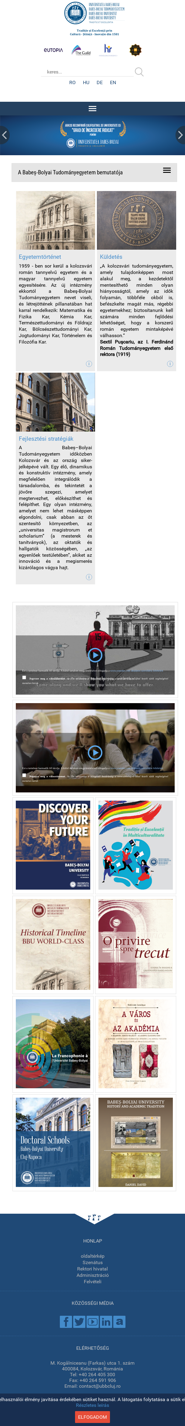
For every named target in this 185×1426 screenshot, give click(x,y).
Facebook (66, 1322)
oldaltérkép (92, 1256)
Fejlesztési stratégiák (46, 438)
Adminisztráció (93, 1275)
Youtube (93, 1322)
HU (86, 82)
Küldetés (111, 256)
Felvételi (92, 1281)
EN (113, 82)
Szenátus (93, 1262)
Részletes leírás (92, 1405)
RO (72, 82)
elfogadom (92, 1417)
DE (100, 82)
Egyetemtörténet (40, 256)
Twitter (79, 1322)
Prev (5, 135)
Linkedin (106, 1322)
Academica (119, 1322)
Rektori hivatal (92, 1269)
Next (180, 135)
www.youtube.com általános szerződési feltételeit (136, 670)
